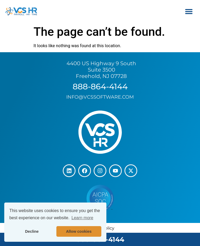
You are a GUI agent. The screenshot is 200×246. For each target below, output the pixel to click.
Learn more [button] (82, 218)
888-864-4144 (100, 86)
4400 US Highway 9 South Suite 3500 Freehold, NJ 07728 (101, 69)
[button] (189, 11)
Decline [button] (32, 231)
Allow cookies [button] (78, 231)
